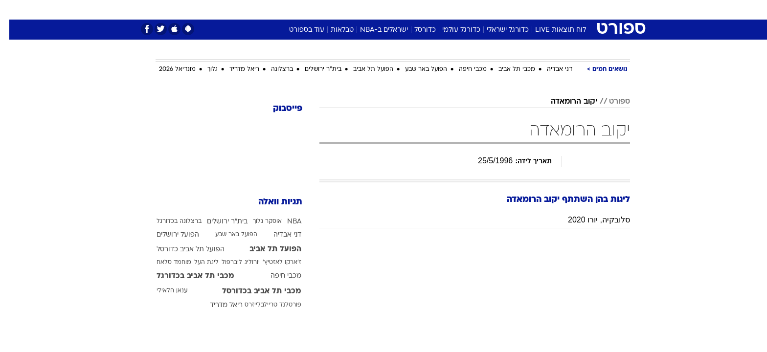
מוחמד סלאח (164, 262)
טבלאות (332, 30)
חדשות (556, 9)
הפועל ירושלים (168, 235)
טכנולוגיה (307, 9)
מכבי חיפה (463, 69)
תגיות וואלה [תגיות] (271, 202)
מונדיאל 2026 (168, 69)
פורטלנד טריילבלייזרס (263, 305)
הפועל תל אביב (364, 69)
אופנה (271, 9)
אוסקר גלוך (258, 221)
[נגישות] (13, 10)
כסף (433, 9)
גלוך (203, 69)
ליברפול (222, 262)
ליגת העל (197, 262)
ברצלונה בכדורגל (169, 221)
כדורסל (416, 30)
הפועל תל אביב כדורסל (181, 249)
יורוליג (242, 262)
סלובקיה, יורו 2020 (590, 220)
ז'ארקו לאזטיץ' (272, 262)
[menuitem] (551, 9)
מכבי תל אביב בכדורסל (252, 291)
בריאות (377, 9)
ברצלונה (273, 69)
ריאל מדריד (235, 69)
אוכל (408, 9)
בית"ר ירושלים (313, 69)
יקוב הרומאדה (564, 102)
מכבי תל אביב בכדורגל (186, 276)
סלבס (461, 9)
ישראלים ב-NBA (375, 30)
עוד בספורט (297, 30)
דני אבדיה (550, 69)
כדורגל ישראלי (498, 30)
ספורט (524, 9)
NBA (285, 222)
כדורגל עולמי (452, 30)
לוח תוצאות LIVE (551, 30)
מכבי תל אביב (507, 69)
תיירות (344, 9)
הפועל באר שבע (417, 69)
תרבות (491, 9)
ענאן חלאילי (162, 291)
